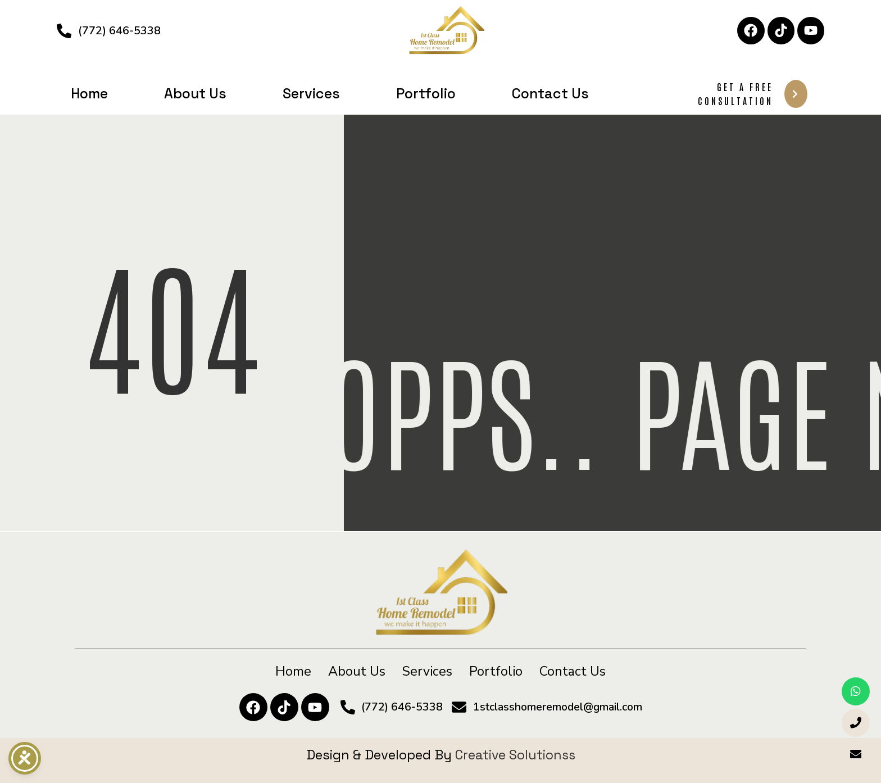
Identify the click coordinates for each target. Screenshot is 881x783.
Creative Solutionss (515, 754)
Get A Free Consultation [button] (752, 94)
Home (89, 93)
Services (311, 93)
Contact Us (550, 93)
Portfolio (426, 93)
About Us (195, 93)
